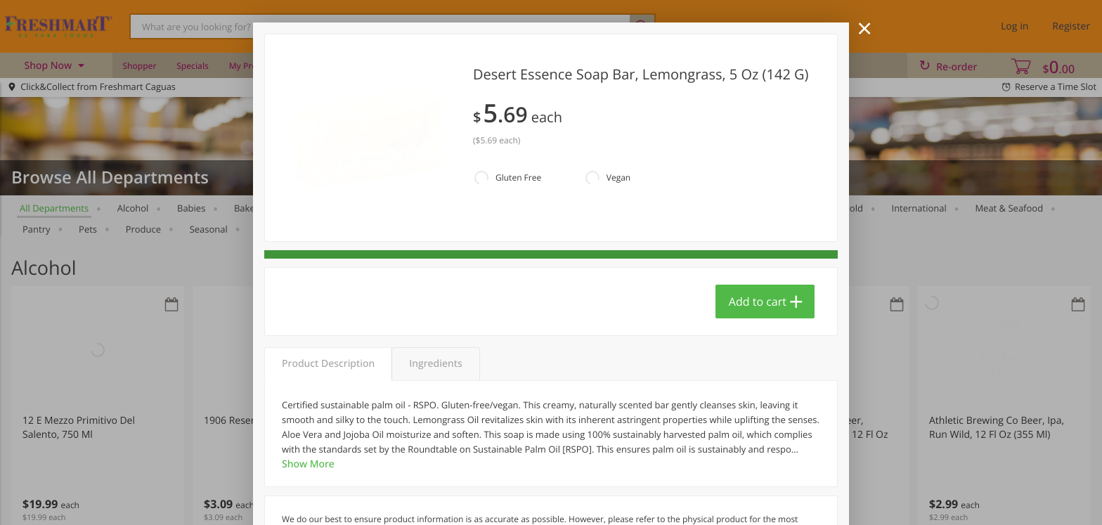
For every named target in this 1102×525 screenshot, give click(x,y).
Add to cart (757, 301)
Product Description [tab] (328, 363)
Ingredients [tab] (435, 363)
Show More (308, 464)
